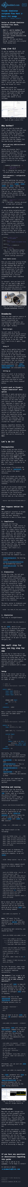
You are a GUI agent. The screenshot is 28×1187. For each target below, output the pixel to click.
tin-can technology (10, 308)
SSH (18, 283)
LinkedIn (4, 1163)
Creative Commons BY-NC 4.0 (10, 1181)
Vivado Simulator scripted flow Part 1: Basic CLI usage (12, 13)
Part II (15, 95)
